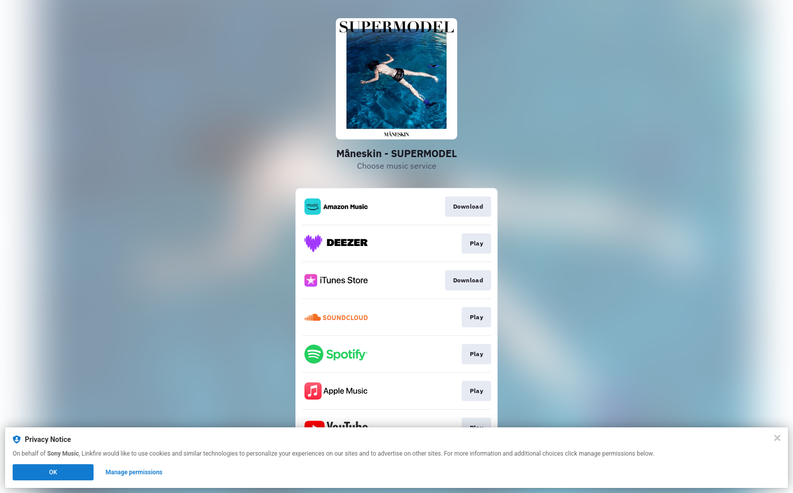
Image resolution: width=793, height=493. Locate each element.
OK (53, 472)
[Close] (777, 438)
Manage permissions (134, 472)
